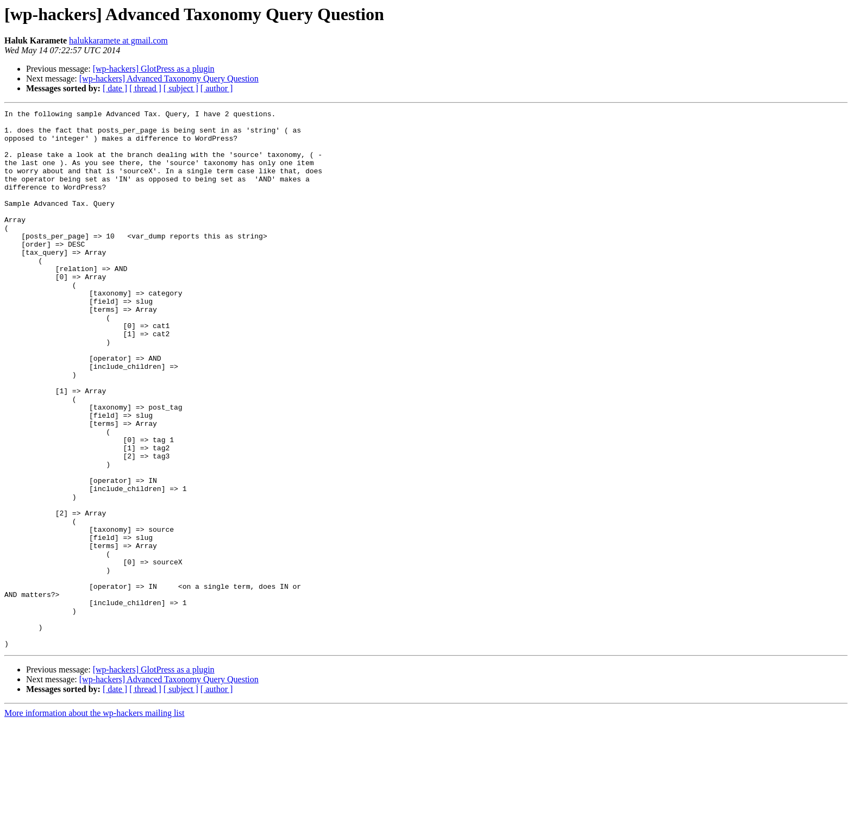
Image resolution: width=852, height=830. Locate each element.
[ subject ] (181, 88)
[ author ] (217, 88)
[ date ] (115, 88)
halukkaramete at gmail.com (118, 40)
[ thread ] (145, 88)
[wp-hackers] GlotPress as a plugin (154, 68)
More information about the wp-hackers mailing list (94, 820)
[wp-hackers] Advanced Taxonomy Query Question (169, 78)
